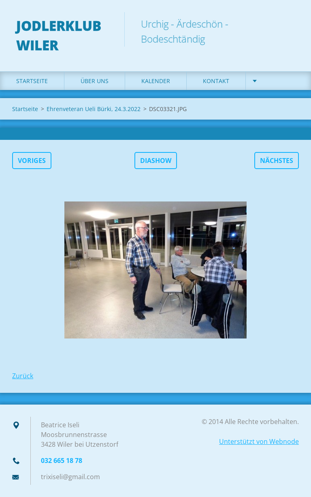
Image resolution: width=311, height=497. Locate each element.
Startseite (32, 81)
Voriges (32, 160)
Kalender (155, 81)
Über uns (95, 81)
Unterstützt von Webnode (259, 441)
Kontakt (216, 81)
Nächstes (276, 160)
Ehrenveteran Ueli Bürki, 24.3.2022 (94, 109)
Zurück (22, 375)
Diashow (155, 160)
